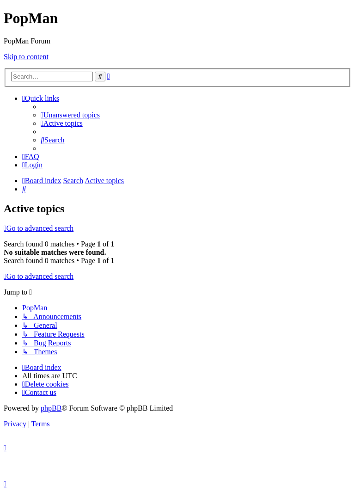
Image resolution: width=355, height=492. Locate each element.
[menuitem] (70, 115)
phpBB (51, 408)
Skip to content (26, 57)
